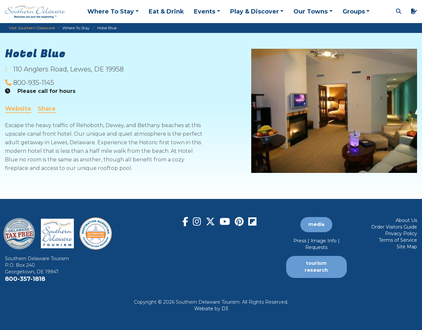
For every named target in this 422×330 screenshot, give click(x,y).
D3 (225, 309)
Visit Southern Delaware (32, 27)
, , (68, 69)
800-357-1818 (25, 279)
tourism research (316, 266)
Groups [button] (354, 11)
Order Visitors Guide (394, 227)
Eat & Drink (166, 11)
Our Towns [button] (310, 11)
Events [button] (204, 11)
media (316, 224)
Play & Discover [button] (254, 11)
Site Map (407, 247)
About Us (406, 220)
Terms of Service (398, 240)
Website (18, 108)
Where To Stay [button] (110, 11)
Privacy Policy (401, 233)
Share (47, 108)
